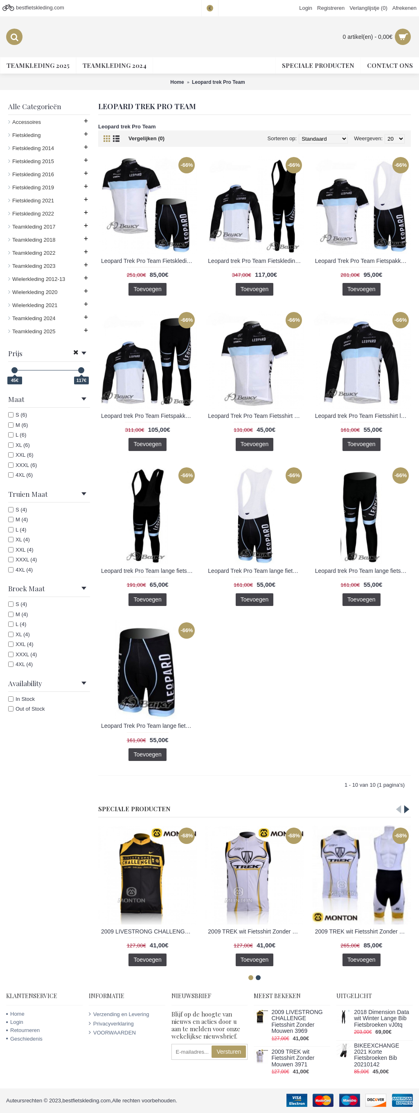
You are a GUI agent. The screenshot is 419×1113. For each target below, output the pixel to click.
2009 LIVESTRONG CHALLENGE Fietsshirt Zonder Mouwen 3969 (149, 931)
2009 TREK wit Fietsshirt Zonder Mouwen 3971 (256, 931)
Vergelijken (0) (146, 138)
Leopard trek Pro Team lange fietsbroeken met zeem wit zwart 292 (363, 571)
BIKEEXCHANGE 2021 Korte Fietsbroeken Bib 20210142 (376, 1055)
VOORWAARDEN (112, 1032)
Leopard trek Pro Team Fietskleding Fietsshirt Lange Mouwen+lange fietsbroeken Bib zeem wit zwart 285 (256, 261)
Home (15, 1014)
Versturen (228, 1051)
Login (14, 1022)
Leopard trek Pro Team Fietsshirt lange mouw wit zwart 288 (363, 416)
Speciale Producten (134, 809)
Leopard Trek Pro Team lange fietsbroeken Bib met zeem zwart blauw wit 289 (256, 571)
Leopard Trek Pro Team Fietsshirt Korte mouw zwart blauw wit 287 (256, 416)
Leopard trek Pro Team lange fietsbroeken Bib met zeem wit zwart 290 (149, 571)
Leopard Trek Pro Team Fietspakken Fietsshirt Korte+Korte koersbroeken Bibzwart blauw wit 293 (363, 261)
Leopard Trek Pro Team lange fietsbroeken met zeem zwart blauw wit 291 (149, 726)
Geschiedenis (24, 1039)
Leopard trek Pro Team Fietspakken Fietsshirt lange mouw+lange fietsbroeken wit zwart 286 (149, 416)
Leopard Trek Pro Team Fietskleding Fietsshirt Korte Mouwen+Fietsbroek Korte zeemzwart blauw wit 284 (149, 261)
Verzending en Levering (119, 1014)
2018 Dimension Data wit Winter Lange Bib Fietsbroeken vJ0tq (381, 1018)
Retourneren (23, 1030)
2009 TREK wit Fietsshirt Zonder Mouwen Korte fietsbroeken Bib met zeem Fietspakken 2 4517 (363, 931)
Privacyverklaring (111, 1023)
